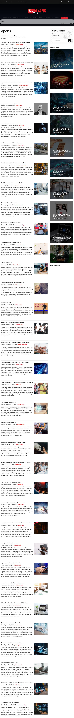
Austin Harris (19, 105)
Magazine (25, 18)
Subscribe (33, 18)
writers (6, 1)
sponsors (13, 1)
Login (57, 18)
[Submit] (69, 40)
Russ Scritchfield (22, 165)
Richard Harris (19, 44)
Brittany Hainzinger (23, 85)
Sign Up (64, 18)
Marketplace (49, 18)
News (40, 18)
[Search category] (65, 21)
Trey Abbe (21, 125)
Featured (16, 18)
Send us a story (21, 1)
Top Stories (7, 18)
